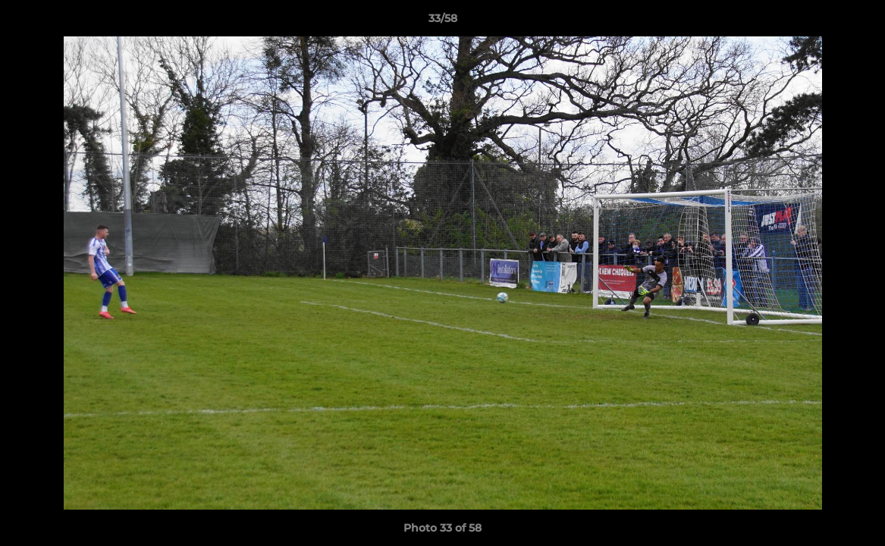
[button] (858, 22)
